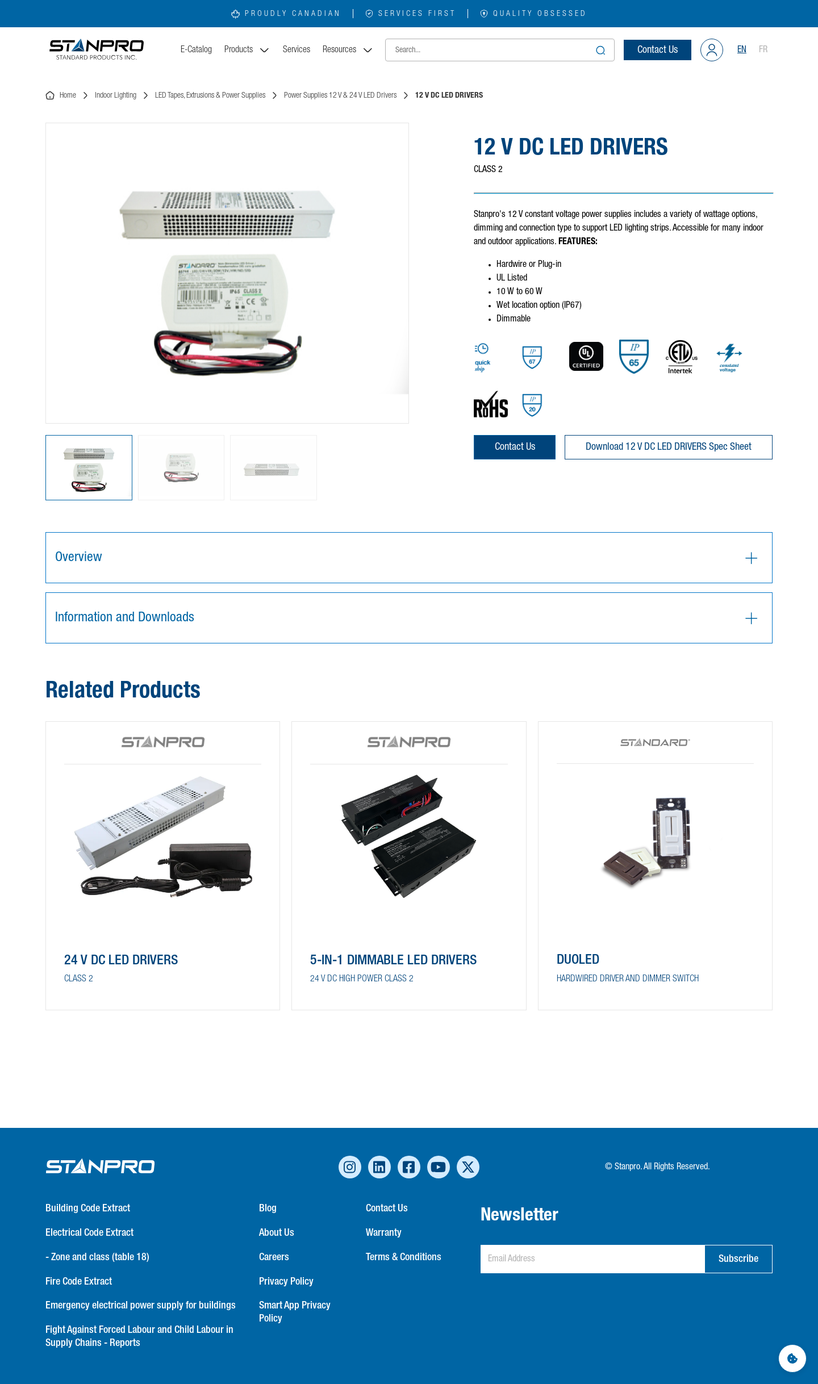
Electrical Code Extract (89, 1232)
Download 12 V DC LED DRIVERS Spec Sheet (669, 446)
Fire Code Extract (78, 1281)
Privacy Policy (286, 1281)
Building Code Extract (87, 1208)
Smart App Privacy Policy (295, 1312)
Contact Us (657, 50)
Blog (268, 1208)
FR (763, 50)
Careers (274, 1257)
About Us (276, 1232)
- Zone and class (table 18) (97, 1257)
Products (247, 50)
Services (296, 50)
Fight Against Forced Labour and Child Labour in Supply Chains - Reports (139, 1337)
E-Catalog (196, 50)
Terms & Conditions (403, 1257)
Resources (348, 50)
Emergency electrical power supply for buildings (140, 1305)
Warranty (384, 1232)
